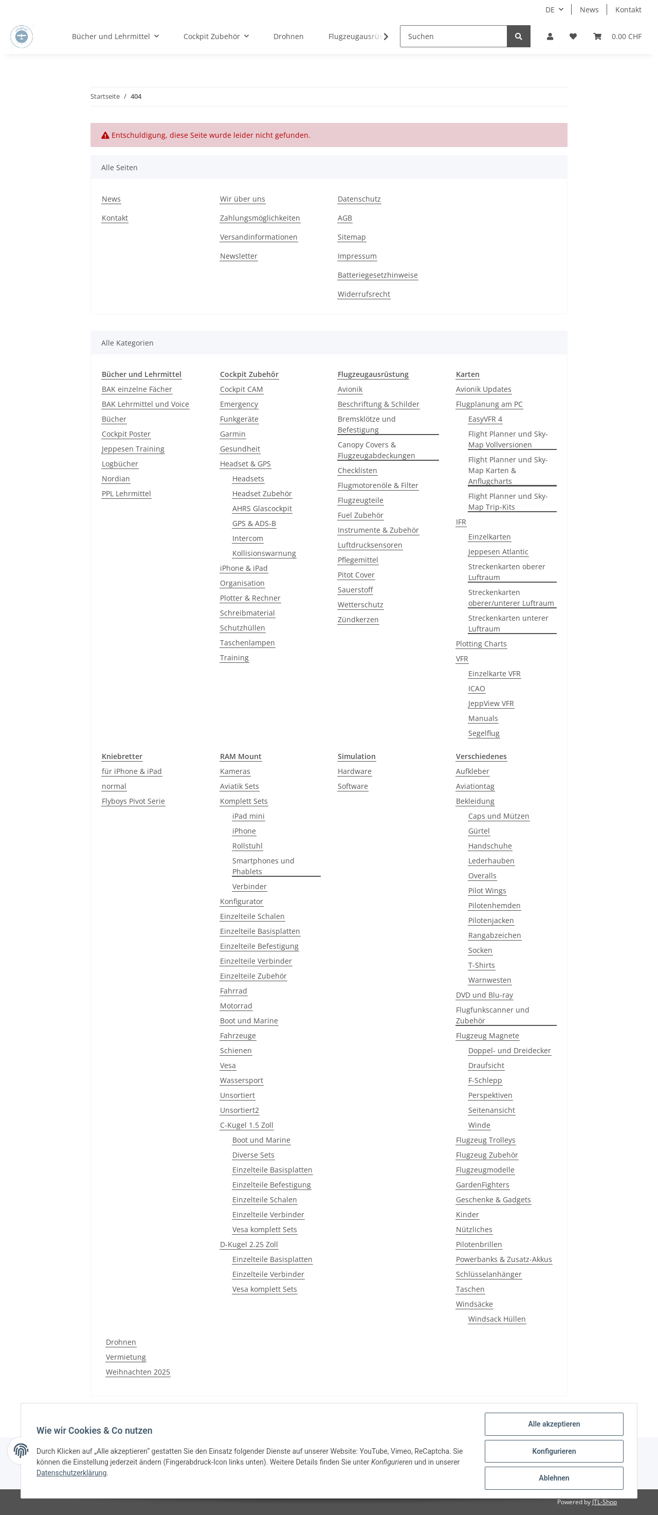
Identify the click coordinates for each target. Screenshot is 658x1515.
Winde (479, 1125)
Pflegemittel (358, 560)
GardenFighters (482, 1184)
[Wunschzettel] (573, 36)
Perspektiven (490, 1095)
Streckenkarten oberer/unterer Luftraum (511, 597)
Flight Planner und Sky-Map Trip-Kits (508, 501)
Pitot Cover (356, 575)
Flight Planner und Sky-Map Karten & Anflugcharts (508, 470)
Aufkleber (472, 771)
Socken (480, 950)
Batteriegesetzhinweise (378, 275)
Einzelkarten (489, 537)
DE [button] (550, 9)
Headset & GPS (245, 463)
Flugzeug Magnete (487, 1035)
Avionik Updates (483, 389)
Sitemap (352, 237)
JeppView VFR (491, 703)
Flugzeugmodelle (485, 1170)
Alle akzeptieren (553, 1425)
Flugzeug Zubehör (487, 1155)
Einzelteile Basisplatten (260, 931)
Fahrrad (233, 991)
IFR (461, 522)
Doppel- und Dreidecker (509, 1050)
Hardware (355, 771)
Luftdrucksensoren (370, 545)
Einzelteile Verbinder (256, 961)
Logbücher (120, 463)
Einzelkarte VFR (494, 673)
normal (114, 786)
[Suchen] (453, 36)
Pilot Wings (487, 890)
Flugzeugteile (360, 500)
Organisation (242, 583)
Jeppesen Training (133, 449)
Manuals (483, 718)
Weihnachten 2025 (138, 1372)
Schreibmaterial (247, 613)
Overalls (482, 875)
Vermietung (126, 1357)
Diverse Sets (253, 1155)
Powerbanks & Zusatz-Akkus (504, 1259)
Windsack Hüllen (497, 1319)
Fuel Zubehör (360, 515)
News (589, 9)
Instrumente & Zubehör (378, 530)
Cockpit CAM (241, 389)
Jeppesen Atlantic (498, 551)
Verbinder (249, 886)
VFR (462, 658)
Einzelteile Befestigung (259, 946)
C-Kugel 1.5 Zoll (246, 1125)
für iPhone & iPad (132, 771)
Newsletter (239, 256)
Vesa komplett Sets (264, 1229)
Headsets (248, 478)
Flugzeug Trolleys (486, 1140)
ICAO (476, 688)
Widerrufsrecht (364, 294)
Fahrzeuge (238, 1035)
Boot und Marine (249, 1020)
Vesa (228, 1065)
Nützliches (474, 1229)
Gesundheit (240, 449)
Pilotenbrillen (479, 1244)
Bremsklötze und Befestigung (367, 424)
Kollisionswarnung (264, 553)
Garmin (233, 434)
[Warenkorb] (617, 36)
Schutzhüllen (242, 628)
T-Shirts (481, 965)
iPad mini (248, 816)
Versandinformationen (259, 237)
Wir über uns (242, 199)
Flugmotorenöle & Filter (378, 485)
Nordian (116, 478)
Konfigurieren (553, 1452)
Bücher (114, 419)
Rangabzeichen (494, 935)
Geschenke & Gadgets (493, 1199)
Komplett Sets (244, 801)
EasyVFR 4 (485, 419)
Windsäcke (474, 1304)
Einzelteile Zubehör (253, 976)
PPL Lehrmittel (126, 493)
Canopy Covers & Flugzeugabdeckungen (376, 450)
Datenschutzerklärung (72, 1473)
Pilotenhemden (494, 905)
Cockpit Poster (126, 434)
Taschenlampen (247, 642)
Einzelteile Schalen (252, 916)
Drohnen (121, 1342)
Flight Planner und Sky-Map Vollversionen (508, 439)
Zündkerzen (358, 619)
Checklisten (357, 470)
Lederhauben (491, 860)
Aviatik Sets (239, 786)
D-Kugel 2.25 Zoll (249, 1244)
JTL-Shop (604, 1502)
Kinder (467, 1214)
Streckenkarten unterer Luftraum (508, 623)
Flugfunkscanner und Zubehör (492, 1015)
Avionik (350, 389)
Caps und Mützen (498, 816)
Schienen (236, 1050)
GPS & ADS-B (254, 523)
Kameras (235, 771)
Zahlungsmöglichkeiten (260, 218)
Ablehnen (553, 1478)
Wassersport (241, 1080)
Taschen (470, 1289)
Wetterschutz (360, 604)
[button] (550, 36)
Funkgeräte (239, 419)
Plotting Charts (481, 643)
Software (353, 786)
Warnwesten (489, 980)
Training (234, 657)
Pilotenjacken (491, 920)
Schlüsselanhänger (489, 1274)
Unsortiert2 (239, 1110)
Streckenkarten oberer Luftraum (506, 572)
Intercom (247, 538)
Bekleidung (475, 801)
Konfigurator (241, 901)
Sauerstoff (355, 589)
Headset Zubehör (262, 493)
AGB (345, 218)
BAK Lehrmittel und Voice (145, 404)
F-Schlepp (485, 1080)
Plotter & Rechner (250, 598)
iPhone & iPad (244, 568)
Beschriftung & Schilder (378, 404)
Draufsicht (486, 1065)
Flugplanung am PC (489, 404)
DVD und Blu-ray (484, 995)
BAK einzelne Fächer (137, 389)
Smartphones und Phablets (263, 866)
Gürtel (479, 831)
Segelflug (484, 733)
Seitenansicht (491, 1110)
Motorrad (236, 1006)
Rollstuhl (247, 846)
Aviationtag (475, 786)
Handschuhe (490, 846)
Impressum (357, 256)
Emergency (239, 404)
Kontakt (628, 9)
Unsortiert (237, 1095)
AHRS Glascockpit (262, 508)
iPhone (244, 831)
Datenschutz (359, 199)
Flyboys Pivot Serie (133, 801)
